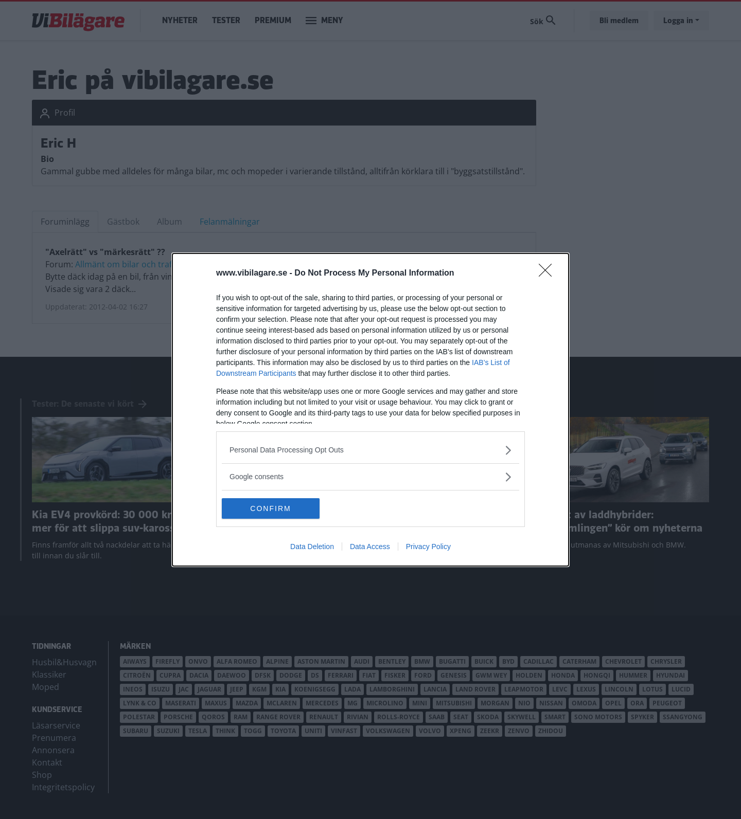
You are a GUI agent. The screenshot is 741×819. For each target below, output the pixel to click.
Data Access (370, 546)
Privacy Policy (428, 546)
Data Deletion (312, 546)
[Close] (548, 273)
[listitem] (370, 450)
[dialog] (370, 409)
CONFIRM (270, 508)
